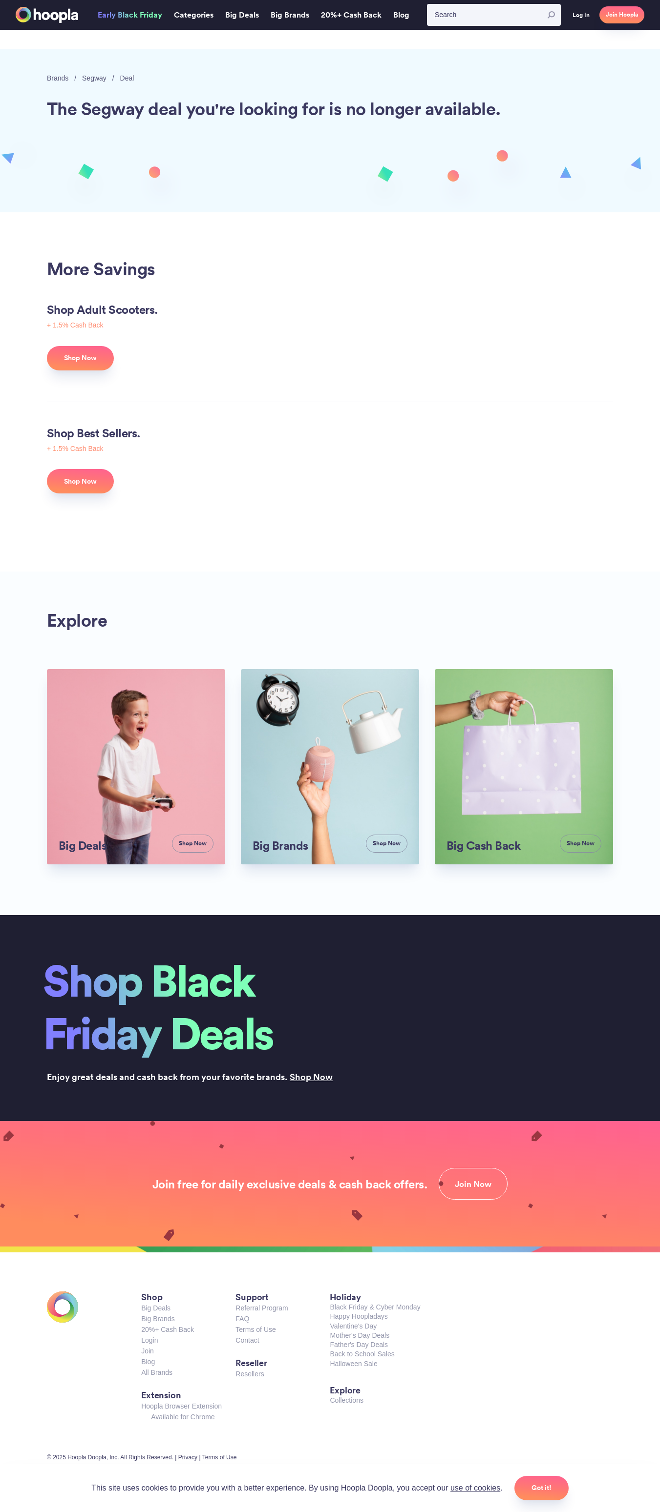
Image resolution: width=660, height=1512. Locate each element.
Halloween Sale (353, 1364)
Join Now (473, 1184)
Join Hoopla (622, 14)
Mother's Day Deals (359, 1335)
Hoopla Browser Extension (181, 1406)
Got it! (542, 1487)
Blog (148, 1362)
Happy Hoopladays (358, 1316)
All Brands (156, 1372)
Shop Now (311, 1077)
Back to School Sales (362, 1354)
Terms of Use (255, 1329)
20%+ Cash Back (167, 1329)
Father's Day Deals (359, 1345)
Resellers (249, 1374)
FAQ (242, 1319)
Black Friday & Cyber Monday (375, 1307)
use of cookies (475, 1488)
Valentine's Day (353, 1326)
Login (149, 1340)
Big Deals (155, 1308)
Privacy (187, 1457)
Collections (346, 1400)
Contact (247, 1340)
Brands (57, 78)
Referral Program (261, 1308)
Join (147, 1351)
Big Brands (157, 1319)
